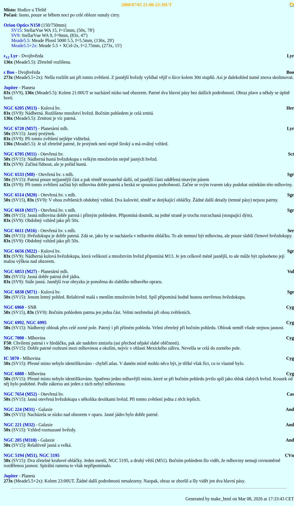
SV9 (15, 35)
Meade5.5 (20, 40)
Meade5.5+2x (24, 45)
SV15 (16, 30)
